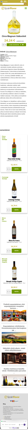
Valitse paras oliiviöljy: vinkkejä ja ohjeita (13, 409)
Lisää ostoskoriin (16, 44)
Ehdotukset (7, 417)
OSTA (16, 169)
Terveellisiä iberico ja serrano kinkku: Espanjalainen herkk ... (12, 407)
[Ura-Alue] (26, 8)
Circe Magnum (11, 52)
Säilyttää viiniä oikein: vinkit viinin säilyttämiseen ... (14, 349)
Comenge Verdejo (5, 178)
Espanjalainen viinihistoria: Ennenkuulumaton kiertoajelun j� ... (14, 328)
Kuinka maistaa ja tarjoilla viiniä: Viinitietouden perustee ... (14, 371)
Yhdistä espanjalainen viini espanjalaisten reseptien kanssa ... (14, 306)
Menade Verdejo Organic (4, 260)
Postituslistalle (8, 419)
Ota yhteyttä (7, 416)
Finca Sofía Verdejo (4, 138)
